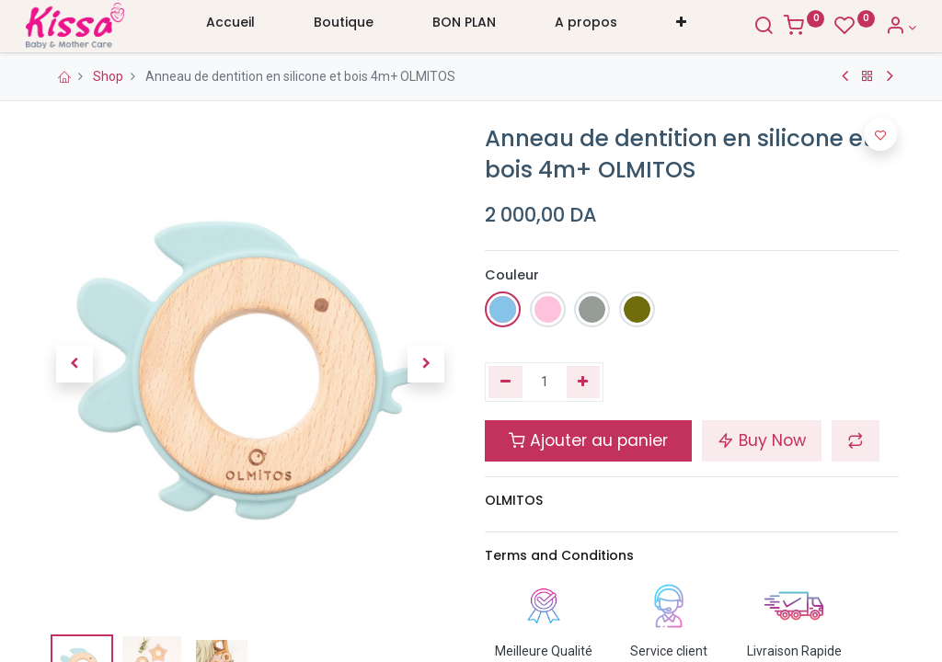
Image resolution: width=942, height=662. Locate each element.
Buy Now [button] (762, 440)
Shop (108, 76)
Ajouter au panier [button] (588, 440)
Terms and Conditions (559, 555)
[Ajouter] (584, 382)
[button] (681, 26)
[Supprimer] (505, 382)
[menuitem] (230, 26)
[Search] (746, 27)
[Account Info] (883, 27)
